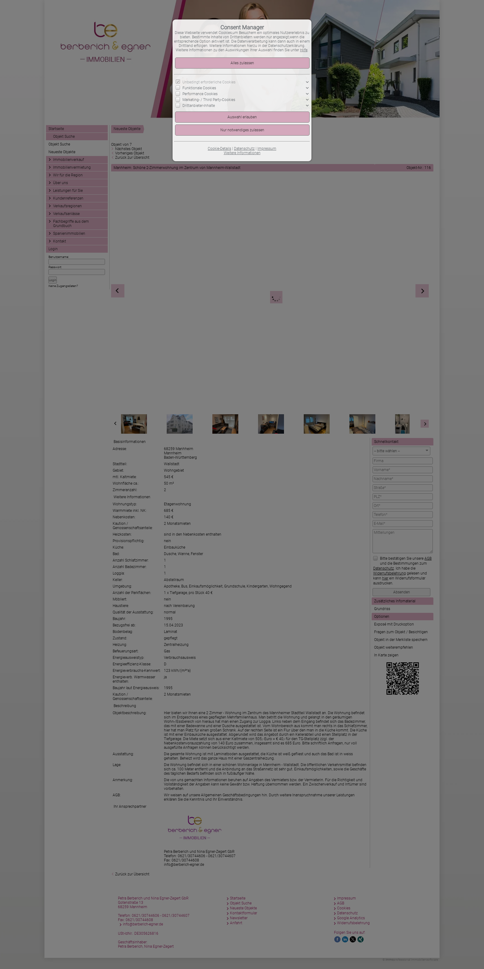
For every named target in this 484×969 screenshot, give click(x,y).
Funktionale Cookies (199, 88)
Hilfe (303, 50)
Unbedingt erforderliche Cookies (209, 82)
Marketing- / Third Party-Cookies (208, 100)
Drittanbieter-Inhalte (198, 105)
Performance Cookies (200, 94)
